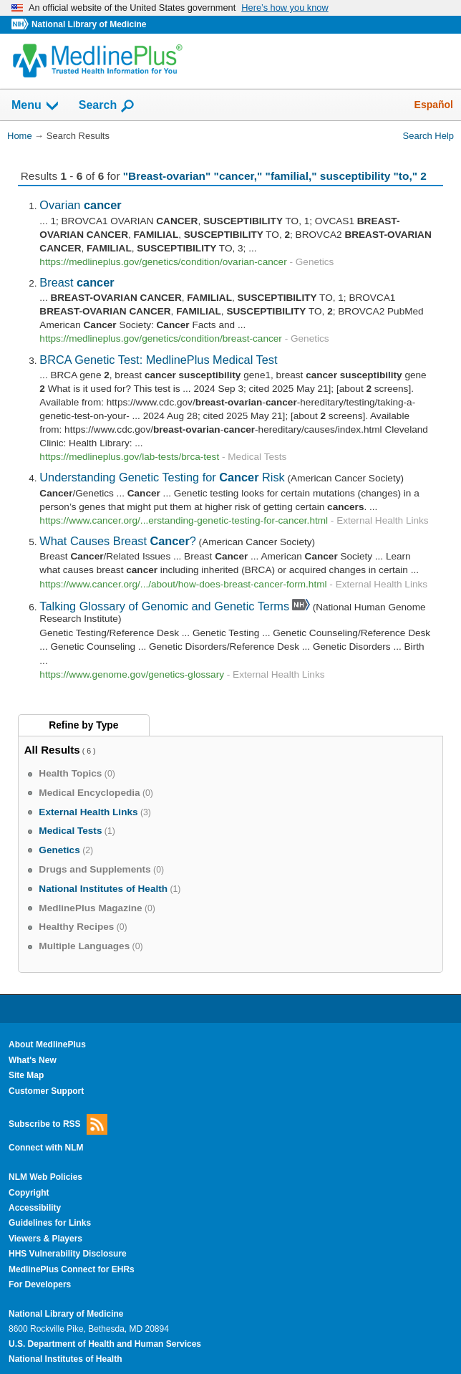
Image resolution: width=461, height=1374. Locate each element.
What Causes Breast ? (117, 540)
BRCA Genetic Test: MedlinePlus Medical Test (158, 359)
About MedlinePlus (47, 1044)
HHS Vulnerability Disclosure (68, 1254)
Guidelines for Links (50, 1223)
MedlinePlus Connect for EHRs (72, 1269)
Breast (76, 282)
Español (433, 104)
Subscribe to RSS (58, 1124)
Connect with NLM (46, 1148)
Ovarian (80, 204)
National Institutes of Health (65, 1359)
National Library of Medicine (88, 24)
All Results (52, 750)
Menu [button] (35, 106)
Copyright (29, 1193)
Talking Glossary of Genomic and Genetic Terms (164, 606)
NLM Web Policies (45, 1177)
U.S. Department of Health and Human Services (105, 1344)
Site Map (26, 1075)
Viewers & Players (45, 1239)
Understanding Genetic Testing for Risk (161, 477)
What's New (33, 1060)
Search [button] (107, 106)
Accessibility (35, 1208)
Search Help (428, 135)
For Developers (40, 1284)
